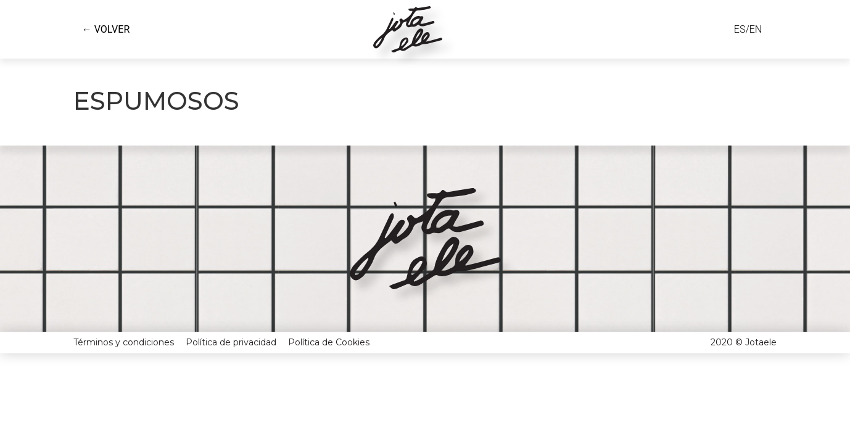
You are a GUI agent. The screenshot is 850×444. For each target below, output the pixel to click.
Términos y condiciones (123, 319)
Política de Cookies (328, 319)
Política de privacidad (231, 319)
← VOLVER (106, 29)
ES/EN (748, 29)
